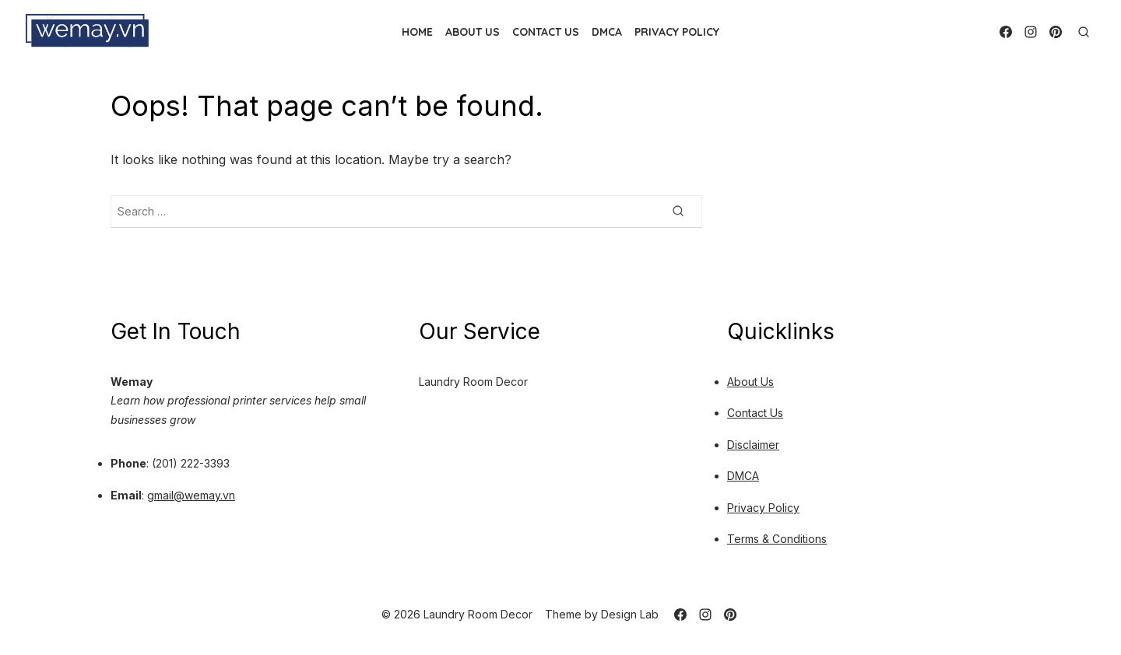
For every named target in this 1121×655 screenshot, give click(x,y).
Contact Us (545, 32)
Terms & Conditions (777, 538)
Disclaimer (753, 444)
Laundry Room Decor (473, 381)
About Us (472, 32)
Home (417, 32)
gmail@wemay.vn (191, 495)
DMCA (607, 32)
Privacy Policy (676, 32)
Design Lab (630, 614)
